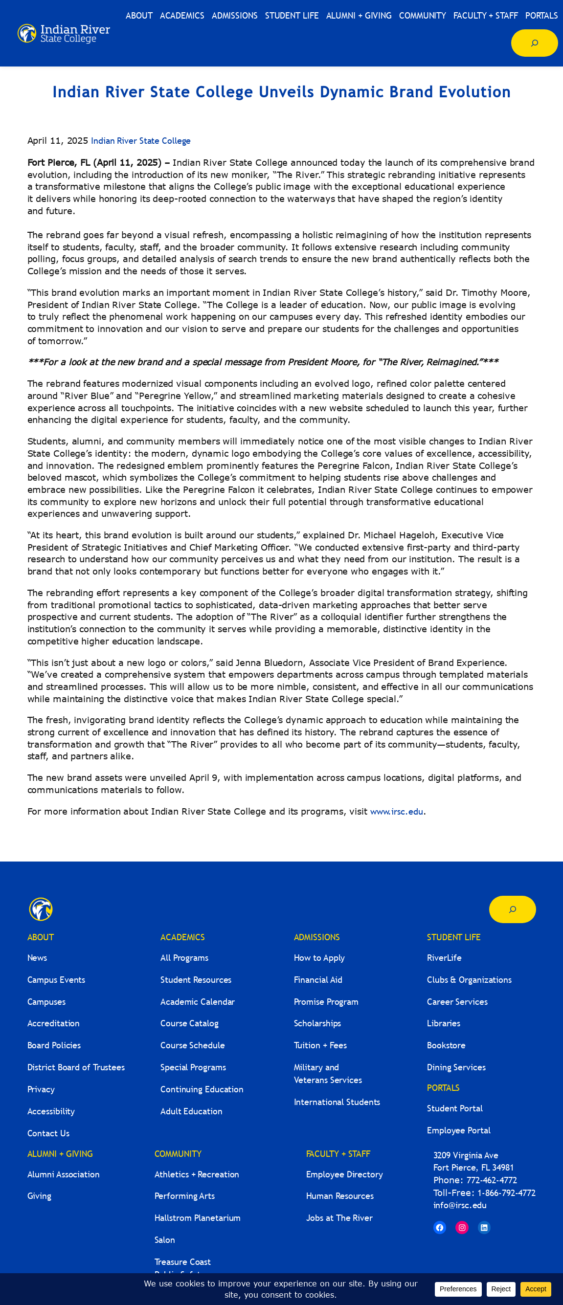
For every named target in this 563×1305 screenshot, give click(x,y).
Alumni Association (63, 1174)
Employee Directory (344, 1174)
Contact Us (48, 1133)
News (37, 957)
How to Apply (319, 957)
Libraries (443, 1023)
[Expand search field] (534, 43)
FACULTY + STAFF (338, 1153)
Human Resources (340, 1195)
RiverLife (444, 957)
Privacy (41, 1089)
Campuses (46, 1001)
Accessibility (51, 1111)
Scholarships (317, 1023)
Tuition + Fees (320, 1045)
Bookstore (446, 1045)
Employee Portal (459, 1130)
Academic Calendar (197, 1001)
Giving (39, 1195)
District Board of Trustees (76, 1067)
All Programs (184, 957)
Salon (165, 1239)
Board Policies (54, 1045)
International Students (337, 1101)
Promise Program (326, 1001)
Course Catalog (189, 1023)
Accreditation (53, 1023)
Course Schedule (192, 1045)
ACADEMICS (182, 937)
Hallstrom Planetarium (198, 1217)
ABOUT (40, 937)
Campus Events (56, 979)
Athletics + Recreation (197, 1174)
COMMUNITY (178, 1153)
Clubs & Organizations (469, 979)
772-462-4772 (492, 1180)
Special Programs (192, 1067)
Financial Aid (318, 979)
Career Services (457, 1001)
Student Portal (455, 1108)
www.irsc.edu (396, 811)
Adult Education (191, 1111)
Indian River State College (141, 140)
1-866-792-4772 (506, 1192)
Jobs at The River (339, 1217)
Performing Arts (185, 1195)
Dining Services (456, 1067)
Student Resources (195, 979)
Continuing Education (202, 1089)
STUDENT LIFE (454, 937)
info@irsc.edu (460, 1205)
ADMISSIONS (317, 937)
